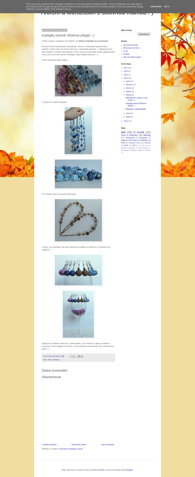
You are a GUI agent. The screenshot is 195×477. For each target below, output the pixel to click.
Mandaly (148, 143)
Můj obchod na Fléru (131, 48)
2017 (126, 68)
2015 (126, 71)
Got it (167, 7)
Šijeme (134, 145)
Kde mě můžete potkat (132, 57)
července (130, 85)
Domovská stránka (79, 445)
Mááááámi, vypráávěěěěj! (135, 109)
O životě (138, 132)
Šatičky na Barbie (137, 150)
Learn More (155, 7)
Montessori (130, 138)
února (128, 113)
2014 (126, 75)
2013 (126, 78)
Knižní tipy (144, 145)
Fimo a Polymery (54, 360)
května (129, 92)
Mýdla (126, 145)
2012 (126, 121)
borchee (101, 470)
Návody (147, 135)
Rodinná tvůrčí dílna (129, 140)
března (129, 95)
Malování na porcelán (128, 148)
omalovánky (125, 150)
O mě (125, 51)
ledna (128, 117)
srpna (128, 81)
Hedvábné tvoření (134, 143)
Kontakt (126, 54)
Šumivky (147, 150)
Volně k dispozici (143, 148)
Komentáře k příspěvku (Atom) (71, 449)
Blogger (130, 470)
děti (123, 132)
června (129, 88)
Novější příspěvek (50, 445)
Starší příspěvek (107, 445)
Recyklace (143, 138)
